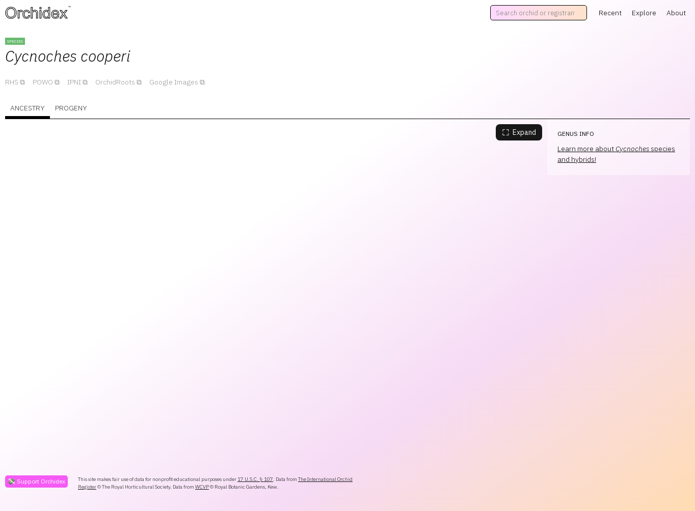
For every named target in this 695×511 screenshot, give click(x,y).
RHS (11, 82)
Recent (610, 12)
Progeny (71, 107)
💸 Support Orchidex (36, 481)
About (676, 12)
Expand (519, 132)
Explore (644, 12)
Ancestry (27, 107)
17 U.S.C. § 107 (255, 479)
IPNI (74, 82)
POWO (43, 82)
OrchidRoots (115, 82)
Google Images (173, 82)
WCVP (202, 487)
